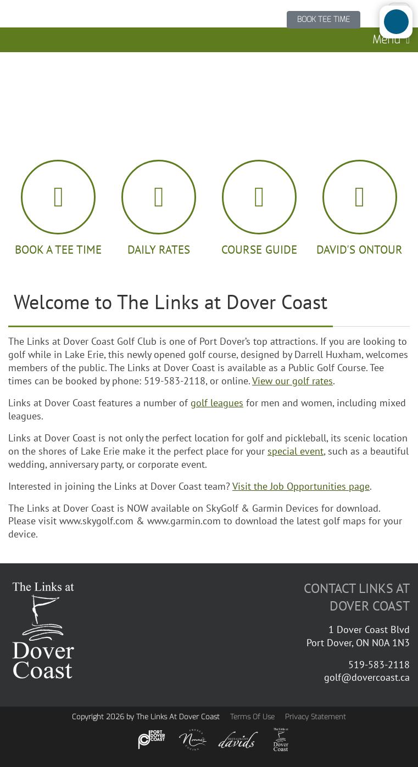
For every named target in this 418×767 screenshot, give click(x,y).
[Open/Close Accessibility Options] (396, 21)
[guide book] (259, 208)
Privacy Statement (315, 716)
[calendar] (58, 208)
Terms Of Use (252, 716)
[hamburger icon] (359, 208)
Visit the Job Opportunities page (301, 485)
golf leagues (217, 402)
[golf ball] (159, 208)
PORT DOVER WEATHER (209, 93)
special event (295, 450)
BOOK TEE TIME (323, 19)
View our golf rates (292, 380)
